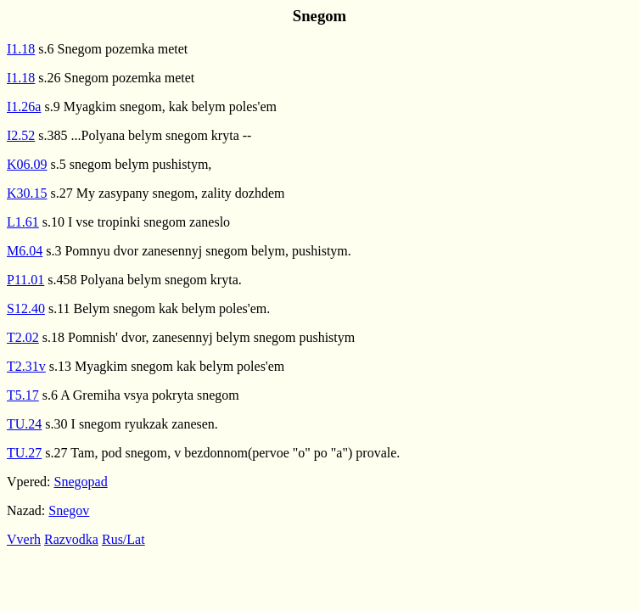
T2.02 (23, 337)
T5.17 (23, 395)
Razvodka (71, 539)
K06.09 (27, 164)
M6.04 (24, 251)
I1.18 (21, 49)
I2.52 (21, 135)
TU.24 (24, 424)
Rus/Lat (123, 539)
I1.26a (24, 106)
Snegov (68, 510)
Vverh (24, 539)
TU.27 (24, 453)
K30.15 (27, 193)
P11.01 (25, 279)
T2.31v (26, 366)
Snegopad (81, 481)
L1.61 (23, 222)
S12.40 (26, 308)
